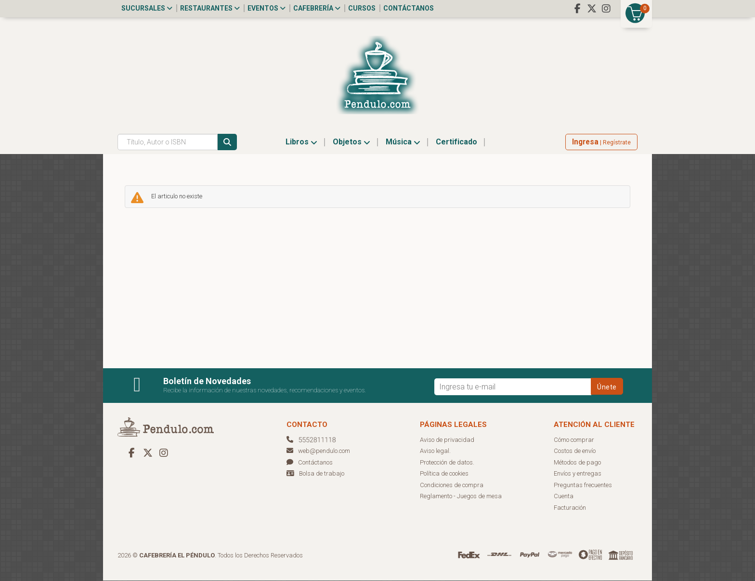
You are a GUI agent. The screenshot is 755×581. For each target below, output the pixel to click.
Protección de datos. (447, 462)
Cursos (362, 8)
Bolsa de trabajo (321, 474)
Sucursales (146, 8)
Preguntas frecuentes (583, 485)
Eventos (266, 8)
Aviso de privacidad (447, 440)
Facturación (570, 508)
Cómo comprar (574, 440)
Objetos (351, 142)
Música (403, 142)
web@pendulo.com (318, 451)
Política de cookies (444, 474)
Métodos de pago (577, 462)
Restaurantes (210, 8)
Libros (301, 142)
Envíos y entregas (577, 474)
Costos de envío (575, 451)
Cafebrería (316, 8)
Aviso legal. (435, 451)
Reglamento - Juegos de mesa (461, 496)
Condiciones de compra (451, 485)
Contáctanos (408, 8)
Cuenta (563, 496)
